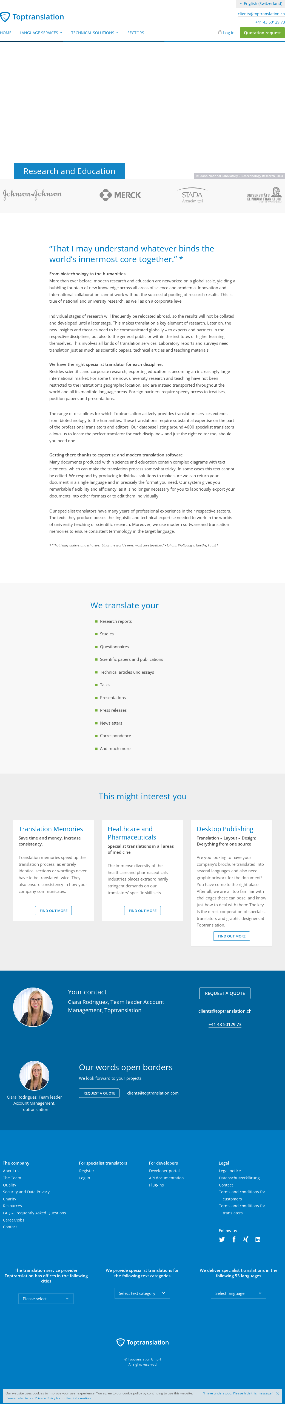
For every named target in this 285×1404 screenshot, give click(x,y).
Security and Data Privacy (26, 1191)
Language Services (41, 32)
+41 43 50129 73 (270, 22)
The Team (12, 1177)
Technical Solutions (95, 32)
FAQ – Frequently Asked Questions (34, 1212)
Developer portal (164, 1170)
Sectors (135, 32)
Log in (229, 32)
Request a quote (225, 993)
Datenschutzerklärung (239, 1177)
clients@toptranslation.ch (261, 13)
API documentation (166, 1177)
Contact (10, 1226)
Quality (9, 1185)
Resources (12, 1205)
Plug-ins (156, 1185)
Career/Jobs (13, 1220)
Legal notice (230, 1170)
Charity (9, 1199)
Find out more (53, 910)
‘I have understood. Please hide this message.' (238, 1393)
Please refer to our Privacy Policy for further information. (48, 1398)
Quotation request (262, 32)
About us (11, 1170)
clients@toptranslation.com (153, 1093)
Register (86, 1170)
